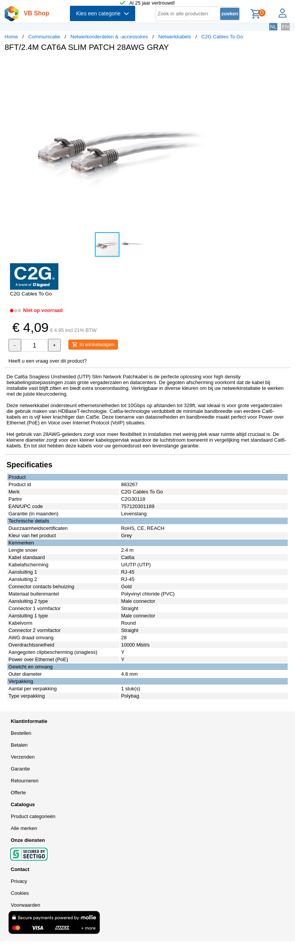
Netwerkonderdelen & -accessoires (109, 37)
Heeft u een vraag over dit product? (47, 361)
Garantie (20, 769)
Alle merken (24, 828)
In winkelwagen (93, 345)
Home (11, 37)
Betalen (19, 745)
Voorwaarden (25, 905)
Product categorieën (33, 816)
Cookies (20, 893)
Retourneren (24, 781)
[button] (228, 65)
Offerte (18, 792)
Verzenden (23, 757)
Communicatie (44, 37)
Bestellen (21, 733)
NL (273, 27)
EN (285, 27)
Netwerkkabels (174, 37)
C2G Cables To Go (222, 37)
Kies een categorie (102, 13)
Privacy (19, 881)
